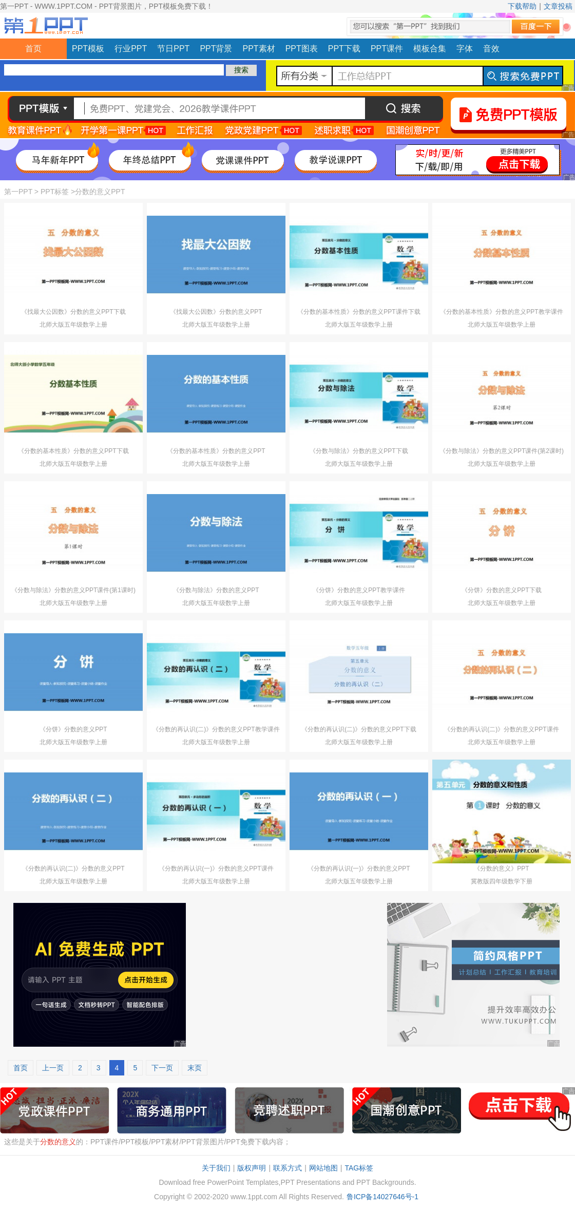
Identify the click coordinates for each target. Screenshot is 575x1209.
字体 (464, 48)
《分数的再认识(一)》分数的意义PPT (359, 868)
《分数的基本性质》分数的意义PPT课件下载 (358, 311)
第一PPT (18, 191)
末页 (194, 1068)
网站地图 (323, 1168)
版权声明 (251, 1168)
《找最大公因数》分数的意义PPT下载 (73, 311)
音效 (491, 48)
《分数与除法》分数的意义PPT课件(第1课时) (73, 590)
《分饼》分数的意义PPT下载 (501, 590)
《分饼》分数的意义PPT (73, 729)
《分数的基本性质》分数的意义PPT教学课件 (501, 311)
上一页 (53, 1068)
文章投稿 (558, 6)
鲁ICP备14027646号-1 (382, 1197)
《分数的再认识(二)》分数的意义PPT (73, 868)
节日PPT (173, 48)
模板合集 (429, 48)
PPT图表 (301, 48)
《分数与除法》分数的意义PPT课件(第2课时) (501, 451)
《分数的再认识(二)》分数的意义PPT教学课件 (215, 729)
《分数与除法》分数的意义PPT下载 (359, 451)
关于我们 (216, 1168)
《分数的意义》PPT (501, 868)
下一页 (162, 1068)
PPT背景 (216, 48)
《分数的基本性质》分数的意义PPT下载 (73, 451)
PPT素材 (259, 48)
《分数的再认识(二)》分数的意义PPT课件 (501, 729)
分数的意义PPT (100, 191)
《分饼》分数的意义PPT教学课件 (359, 590)
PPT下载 (344, 48)
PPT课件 (387, 48)
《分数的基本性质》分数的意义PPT (216, 451)
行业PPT (130, 48)
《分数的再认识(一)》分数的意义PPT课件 (216, 868)
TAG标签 (358, 1168)
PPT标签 (55, 191)
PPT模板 (88, 48)
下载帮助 (522, 6)
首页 (33, 48)
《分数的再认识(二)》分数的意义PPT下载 (358, 729)
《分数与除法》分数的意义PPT (216, 590)
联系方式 (287, 1168)
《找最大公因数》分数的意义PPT (216, 311)
